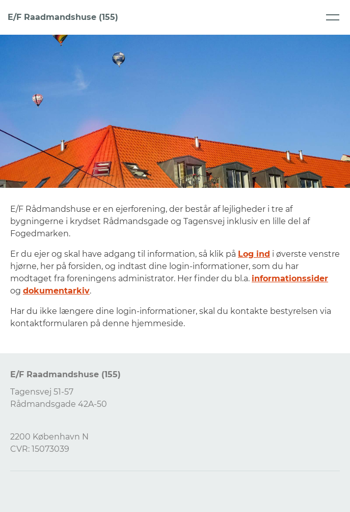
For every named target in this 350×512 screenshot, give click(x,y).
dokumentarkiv (56, 291)
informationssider (290, 278)
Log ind (254, 254)
